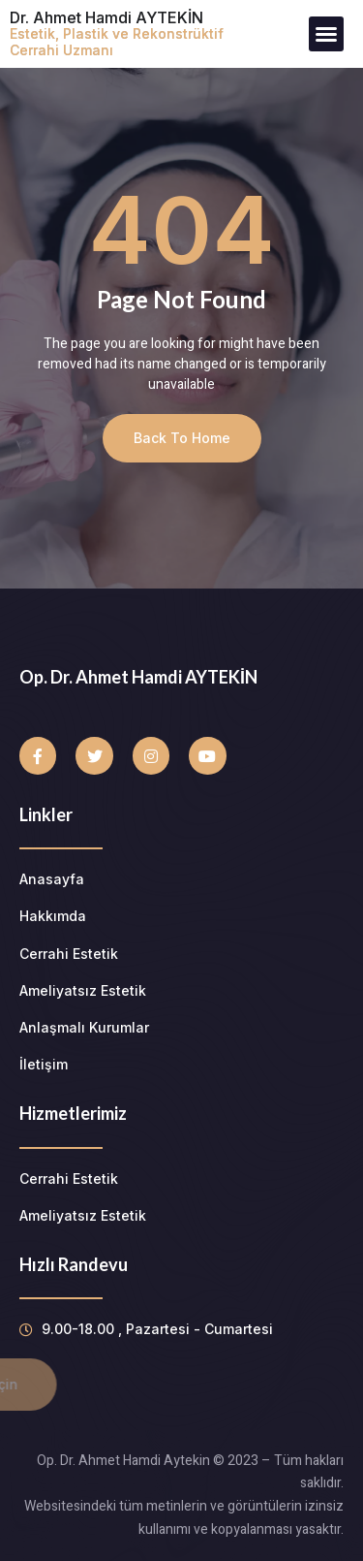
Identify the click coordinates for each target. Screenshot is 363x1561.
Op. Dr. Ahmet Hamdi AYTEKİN (138, 676)
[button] (326, 33)
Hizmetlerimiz (73, 1113)
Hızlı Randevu (73, 1264)
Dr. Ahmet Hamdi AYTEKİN (117, 33)
